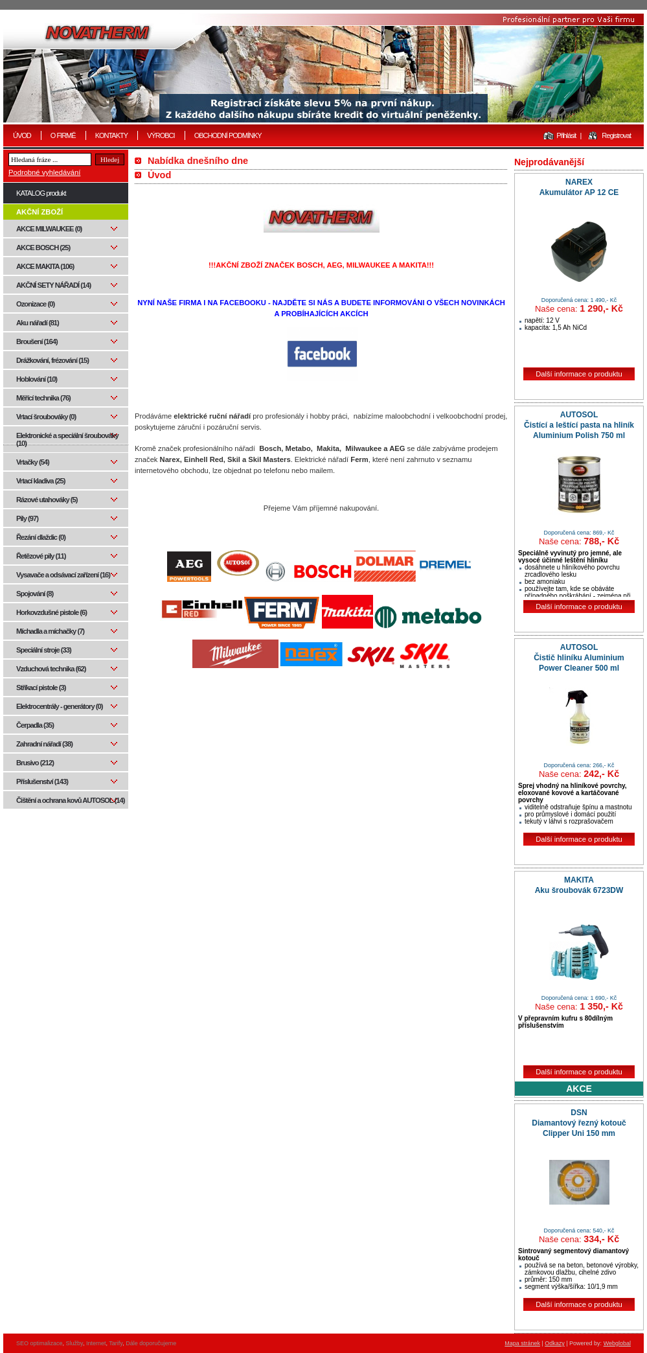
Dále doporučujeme (151, 1343)
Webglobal (617, 1343)
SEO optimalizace (39, 1343)
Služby (74, 1343)
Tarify (115, 1343)
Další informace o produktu (579, 374)
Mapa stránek (522, 1343)
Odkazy (555, 1343)
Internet (96, 1343)
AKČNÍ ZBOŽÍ (39, 212)
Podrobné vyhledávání (44, 172)
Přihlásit (566, 135)
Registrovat (616, 135)
